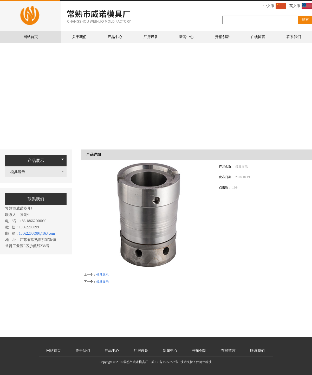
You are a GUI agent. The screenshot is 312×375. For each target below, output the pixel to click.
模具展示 (20, 172)
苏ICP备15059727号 (164, 362)
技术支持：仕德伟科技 (196, 362)
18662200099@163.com (37, 233)
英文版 (300, 6)
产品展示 (36, 160)
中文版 (274, 6)
